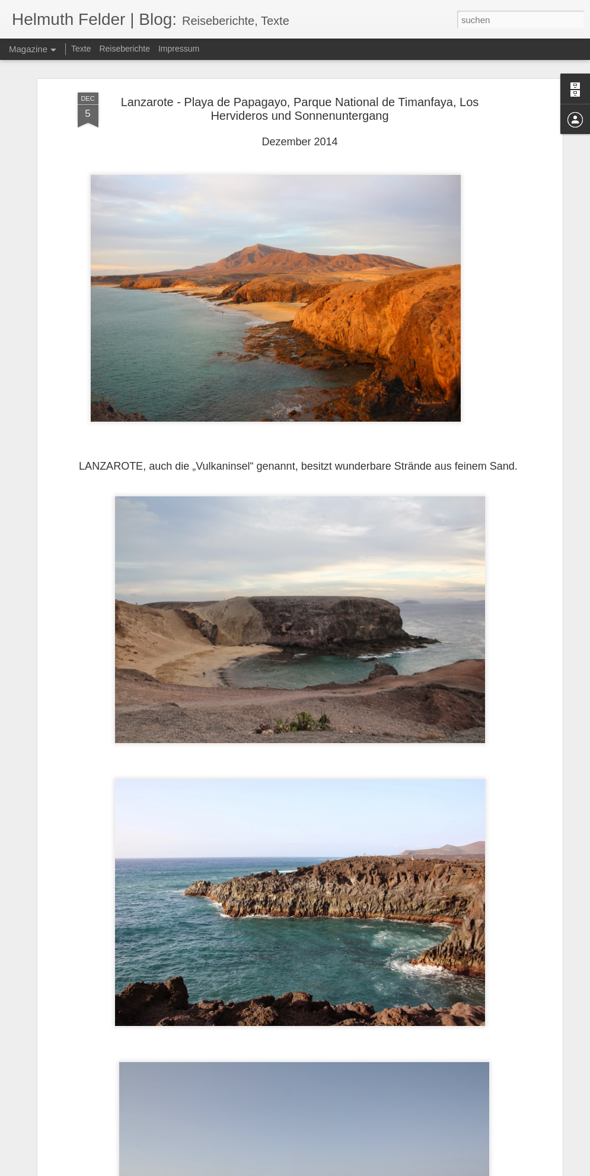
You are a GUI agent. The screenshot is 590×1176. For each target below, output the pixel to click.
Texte (81, 48)
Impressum (178, 48)
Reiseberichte (124, 48)
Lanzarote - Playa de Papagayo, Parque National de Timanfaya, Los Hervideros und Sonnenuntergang (300, 108)
